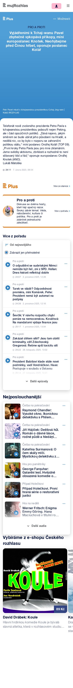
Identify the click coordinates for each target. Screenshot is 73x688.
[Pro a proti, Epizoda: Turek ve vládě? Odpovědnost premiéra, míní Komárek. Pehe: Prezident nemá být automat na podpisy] (36, 294)
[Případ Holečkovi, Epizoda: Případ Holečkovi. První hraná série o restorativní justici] (36, 490)
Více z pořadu (61, 211)
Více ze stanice (61, 186)
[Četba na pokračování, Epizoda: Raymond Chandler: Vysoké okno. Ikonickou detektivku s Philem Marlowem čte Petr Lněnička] (36, 411)
